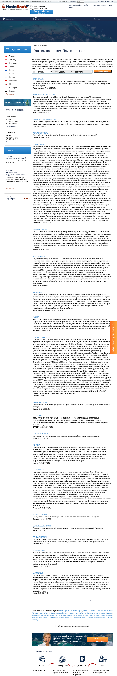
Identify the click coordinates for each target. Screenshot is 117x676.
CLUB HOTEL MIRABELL (40, 429)
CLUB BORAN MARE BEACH (42, 333)
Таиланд (10, 55)
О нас (10, 1)
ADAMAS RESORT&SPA (40, 128)
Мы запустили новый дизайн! (16, 153)
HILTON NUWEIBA (38, 140)
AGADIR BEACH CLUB (40, 225)
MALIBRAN (36, 312)
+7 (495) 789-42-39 (102, 5)
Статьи (33, 1)
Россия (10, 65)
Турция (10, 51)
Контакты (97, 14)
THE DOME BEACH (39, 252)
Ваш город (72, 1)
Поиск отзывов (103, 66)
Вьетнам (11, 58)
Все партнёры (26, 193)
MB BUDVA (36, 440)
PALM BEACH (37, 288)
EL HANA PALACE (38, 465)
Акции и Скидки (18, 1)
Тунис (9, 62)
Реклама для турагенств (43, 1)
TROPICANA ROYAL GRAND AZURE (44, 90)
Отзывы (26, 1)
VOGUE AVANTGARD (39, 546)
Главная (4, 1)
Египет (10, 86)
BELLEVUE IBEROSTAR (40, 532)
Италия (10, 79)
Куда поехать (8, 14)
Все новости (10, 184)
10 (90, 596)
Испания (11, 76)
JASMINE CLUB (38, 568)
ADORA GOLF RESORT (40, 510)
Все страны (10, 90)
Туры (36, 14)
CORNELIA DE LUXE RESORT (42, 521)
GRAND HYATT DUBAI (40, 398)
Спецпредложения (62, 14)
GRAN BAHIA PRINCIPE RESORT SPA (44, 115)
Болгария (11, 83)
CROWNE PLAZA (38, 74)
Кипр (9, 69)
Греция (10, 72)
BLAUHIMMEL (37, 411)
